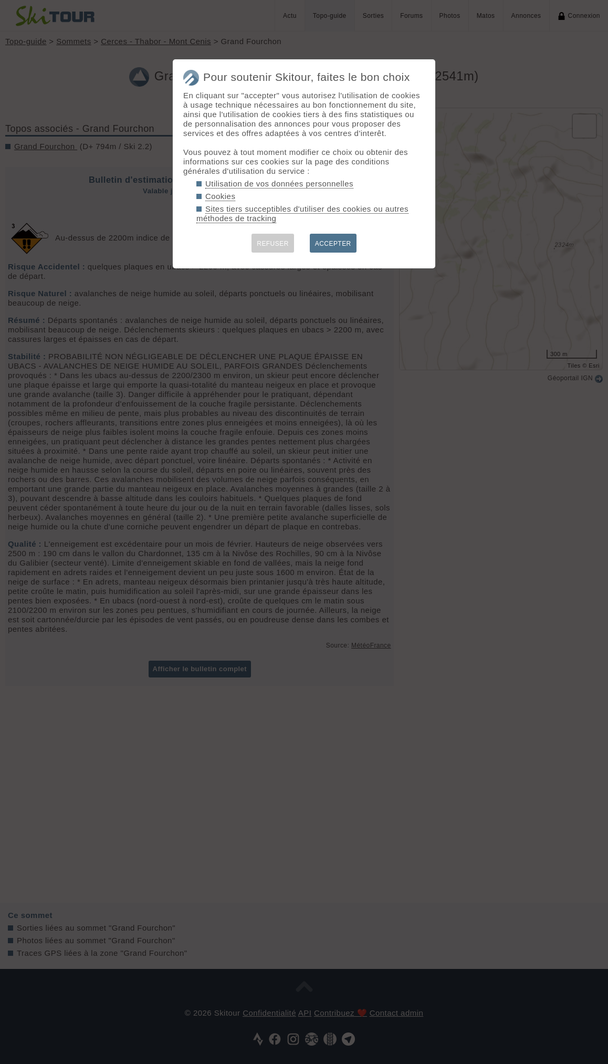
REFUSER (273, 243)
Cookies (220, 196)
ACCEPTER (333, 243)
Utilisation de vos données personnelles (279, 183)
